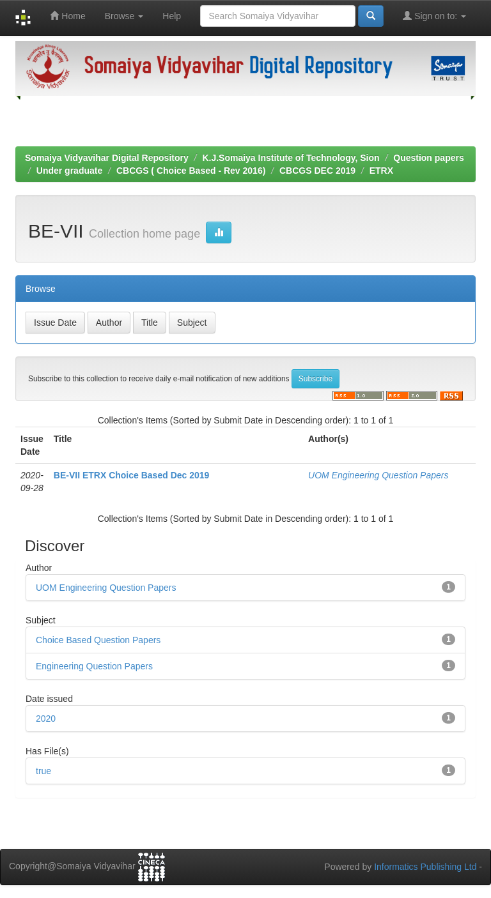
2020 (46, 718)
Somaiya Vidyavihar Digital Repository (107, 158)
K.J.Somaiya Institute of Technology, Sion (290, 158)
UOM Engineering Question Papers (378, 475)
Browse (124, 16)
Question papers (428, 158)
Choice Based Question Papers (98, 640)
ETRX (381, 170)
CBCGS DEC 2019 (317, 170)
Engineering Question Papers (94, 666)
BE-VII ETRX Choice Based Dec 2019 (132, 475)
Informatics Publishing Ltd (425, 867)
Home (67, 15)
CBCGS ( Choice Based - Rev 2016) (190, 170)
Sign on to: (434, 15)
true (43, 771)
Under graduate (69, 170)
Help (171, 16)
